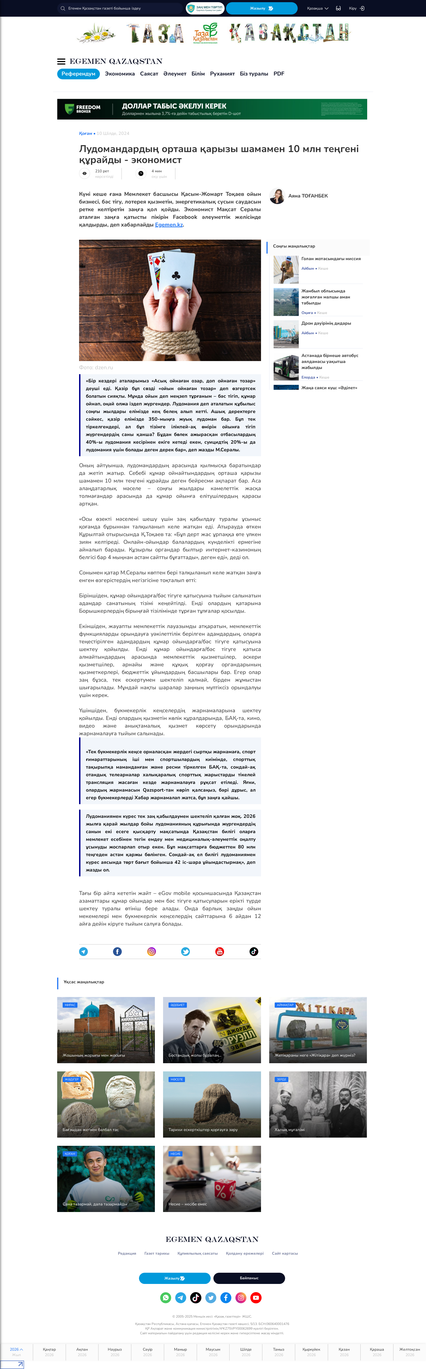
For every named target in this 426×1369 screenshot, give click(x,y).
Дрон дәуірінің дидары (326, 323)
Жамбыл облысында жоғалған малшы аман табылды (326, 297)
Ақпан (82, 1352)
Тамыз (278, 1352)
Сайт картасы (285, 1253)
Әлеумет (174, 73)
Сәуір (147, 1352)
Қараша (376, 1352)
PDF (279, 73)
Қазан (344, 1352)
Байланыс (249, 1278)
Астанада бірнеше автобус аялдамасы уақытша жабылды (330, 362)
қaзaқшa (318, 8)
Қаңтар (49, 1352)
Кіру (357, 8)
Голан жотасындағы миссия (331, 259)
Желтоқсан (409, 1352)
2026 (16, 1352)
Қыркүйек (311, 1352)
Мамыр (180, 1352)
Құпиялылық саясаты (198, 1253)
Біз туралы (254, 73)
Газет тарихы (156, 1253)
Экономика (120, 73)
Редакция (127, 1253)
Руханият (222, 73)
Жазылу (262, 8)
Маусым (213, 1352)
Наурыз (114, 1352)
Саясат (149, 73)
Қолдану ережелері (245, 1253)
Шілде (245, 1352)
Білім (198, 73)
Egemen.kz (169, 224)
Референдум (78, 73)
